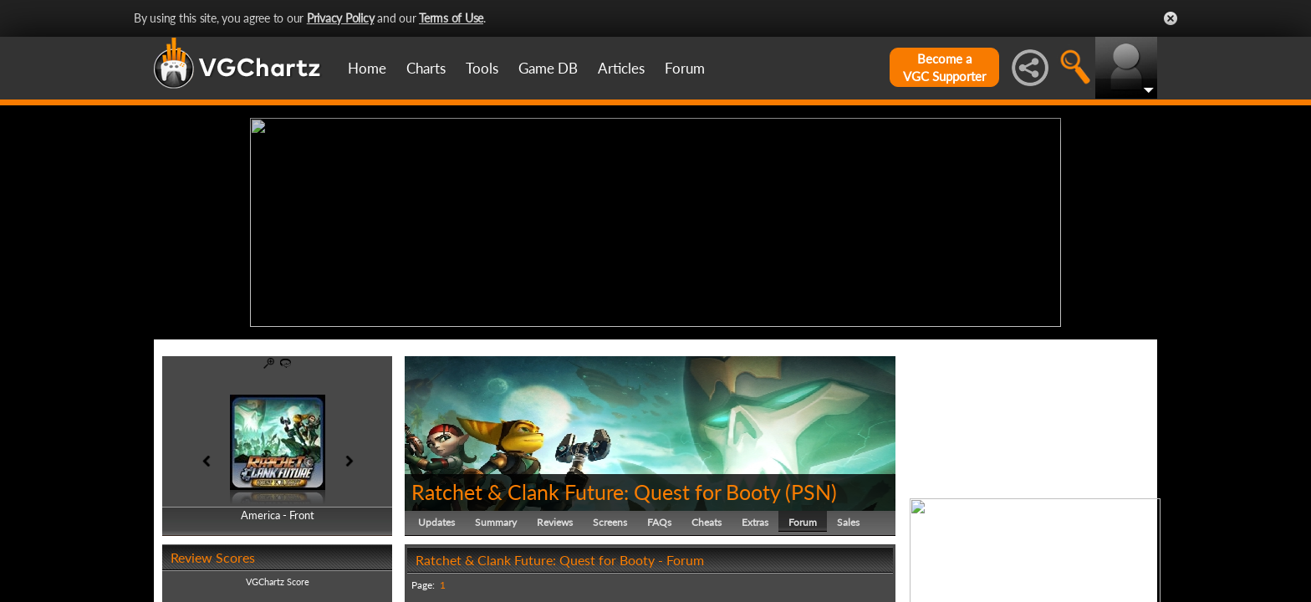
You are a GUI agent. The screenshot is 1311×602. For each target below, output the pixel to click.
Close (1170, 18)
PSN (811, 491)
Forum (685, 68)
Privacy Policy (341, 18)
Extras (755, 522)
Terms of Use (451, 18)
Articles (621, 68)
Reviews (555, 522)
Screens (610, 522)
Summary (496, 522)
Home (367, 68)
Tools (482, 68)
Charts (426, 68)
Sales (848, 522)
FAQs (659, 522)
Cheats (706, 522)
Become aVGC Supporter (944, 67)
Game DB (548, 68)
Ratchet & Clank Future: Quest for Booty (595, 491)
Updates (436, 522)
